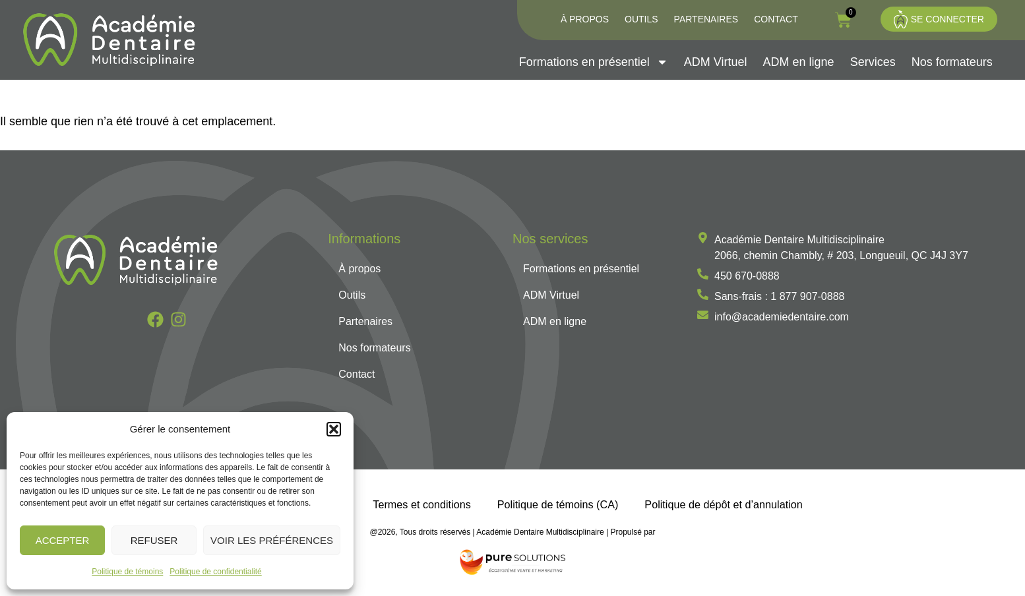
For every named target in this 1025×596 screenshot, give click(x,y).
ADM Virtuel (715, 62)
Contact (776, 19)
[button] (333, 429)
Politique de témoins (127, 571)
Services (873, 62)
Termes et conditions (421, 504)
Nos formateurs (952, 62)
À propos (585, 19)
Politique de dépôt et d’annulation (723, 504)
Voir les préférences (271, 540)
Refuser (154, 540)
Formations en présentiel (593, 61)
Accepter (63, 540)
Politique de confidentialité (215, 571)
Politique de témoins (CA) (558, 504)
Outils (641, 19)
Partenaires (706, 19)
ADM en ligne (798, 62)
